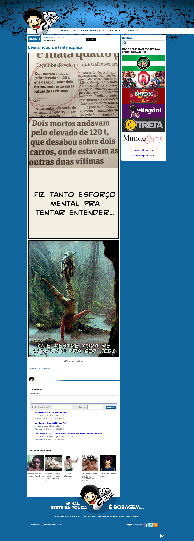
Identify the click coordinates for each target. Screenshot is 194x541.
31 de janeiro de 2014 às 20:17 (54, 440)
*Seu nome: (83, 407)
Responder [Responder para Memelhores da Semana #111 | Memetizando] (39, 418)
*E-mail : (41, 407)
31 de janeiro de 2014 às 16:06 (54, 418)
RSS (155, 525)
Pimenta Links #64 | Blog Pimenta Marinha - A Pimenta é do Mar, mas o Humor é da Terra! (68, 434)
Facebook (145, 525)
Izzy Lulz (49, 38)
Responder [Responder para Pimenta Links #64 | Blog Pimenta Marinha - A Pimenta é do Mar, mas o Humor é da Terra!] (39, 440)
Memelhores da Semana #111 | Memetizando (51, 412)
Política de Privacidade (89, 30)
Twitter (150, 525)
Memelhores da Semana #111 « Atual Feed (51, 423)
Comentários (49, 40)
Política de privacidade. (143, 155)
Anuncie (115, 30)
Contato (132, 30)
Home (64, 30)
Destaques (61, 38)
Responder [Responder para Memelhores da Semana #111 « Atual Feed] (39, 429)
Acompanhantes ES (144, 150)
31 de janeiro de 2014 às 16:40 (54, 429)
